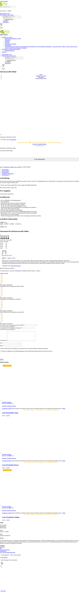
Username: (5, 16)
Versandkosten (12, 139)
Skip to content (4, 1)
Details (63, 410)
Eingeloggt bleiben (8, 19)
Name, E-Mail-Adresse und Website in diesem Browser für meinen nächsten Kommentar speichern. (24, 350)
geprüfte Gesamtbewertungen (40, 144)
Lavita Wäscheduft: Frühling (10, 519)
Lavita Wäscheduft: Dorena (10, 467)
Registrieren (6, 22)
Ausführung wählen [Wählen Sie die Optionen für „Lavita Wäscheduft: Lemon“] (6, 410)
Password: (5, 17)
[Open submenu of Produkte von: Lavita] (12, 37)
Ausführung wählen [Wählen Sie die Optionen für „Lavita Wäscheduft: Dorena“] (6, 462)
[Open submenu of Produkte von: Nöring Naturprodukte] (20, 49)
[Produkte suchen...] (9, 7)
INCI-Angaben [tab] (5, 171)
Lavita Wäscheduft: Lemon (10, 414)
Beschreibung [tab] (5, 169)
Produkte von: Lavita (15, 167)
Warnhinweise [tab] (5, 172)
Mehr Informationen (16, 265)
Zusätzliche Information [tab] (7, 173)
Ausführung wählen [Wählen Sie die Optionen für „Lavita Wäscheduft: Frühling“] (6, 514)
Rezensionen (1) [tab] (6, 175)
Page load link (4, 559)
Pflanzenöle (6, 167)
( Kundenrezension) (39, 145)
